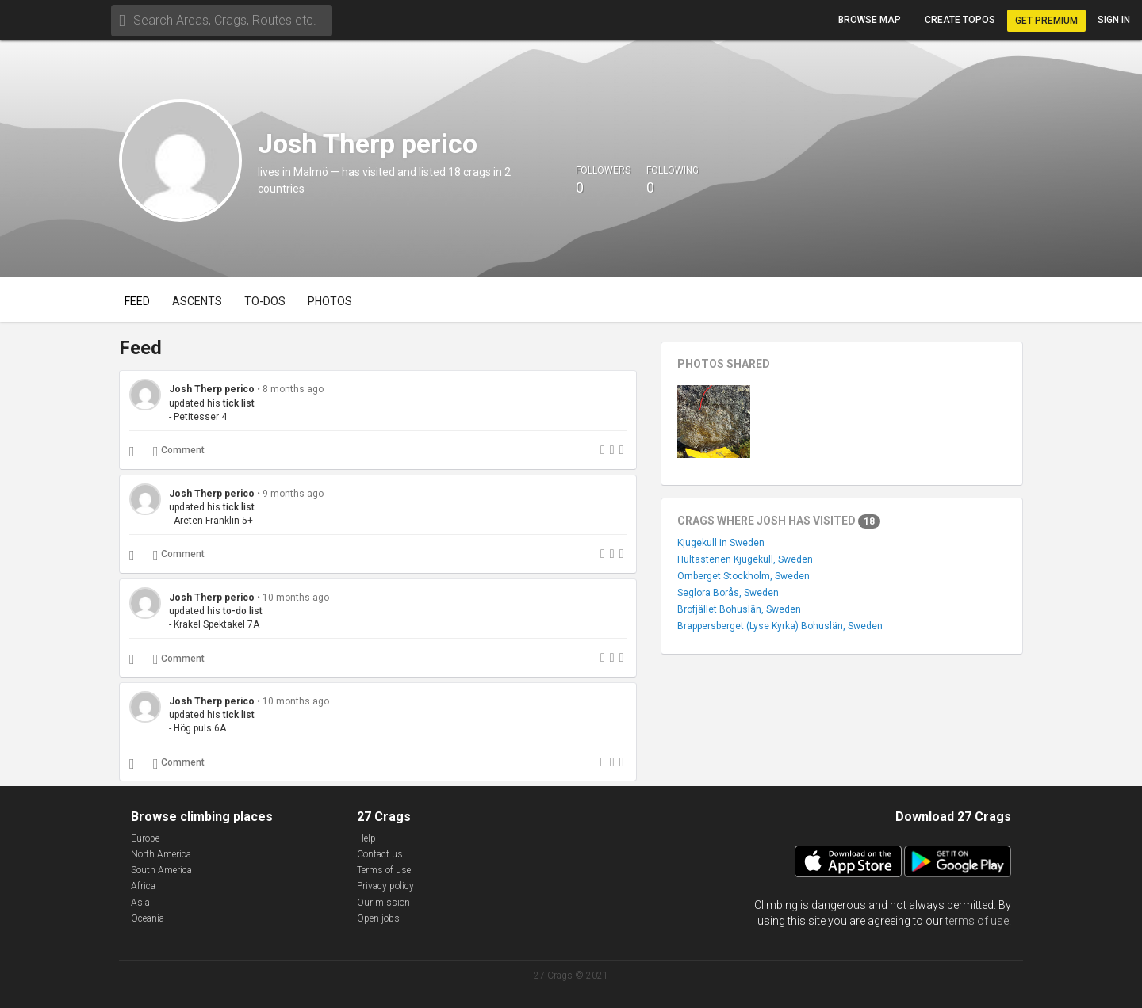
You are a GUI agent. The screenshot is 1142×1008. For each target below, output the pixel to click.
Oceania (147, 918)
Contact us (380, 854)
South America (161, 870)
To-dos (265, 301)
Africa (143, 886)
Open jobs (378, 918)
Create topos (960, 19)
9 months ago (293, 493)
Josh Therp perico (213, 389)
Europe (145, 838)
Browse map (869, 19)
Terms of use (384, 870)
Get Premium (1046, 20)
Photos (330, 301)
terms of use (977, 920)
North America (161, 854)
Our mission (383, 902)
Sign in (1114, 19)
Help (366, 838)
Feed (137, 301)
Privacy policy (385, 886)
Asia (140, 902)
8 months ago (293, 389)
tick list (239, 403)
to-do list (243, 611)
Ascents (197, 301)
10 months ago (296, 597)
